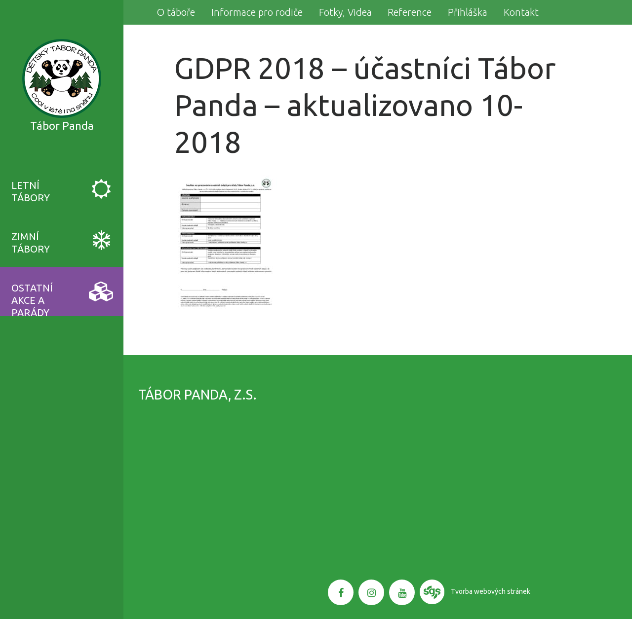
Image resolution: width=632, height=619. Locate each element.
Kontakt (521, 12)
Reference (410, 12)
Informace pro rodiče (257, 12)
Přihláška (467, 12)
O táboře (176, 12)
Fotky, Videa (345, 12)
